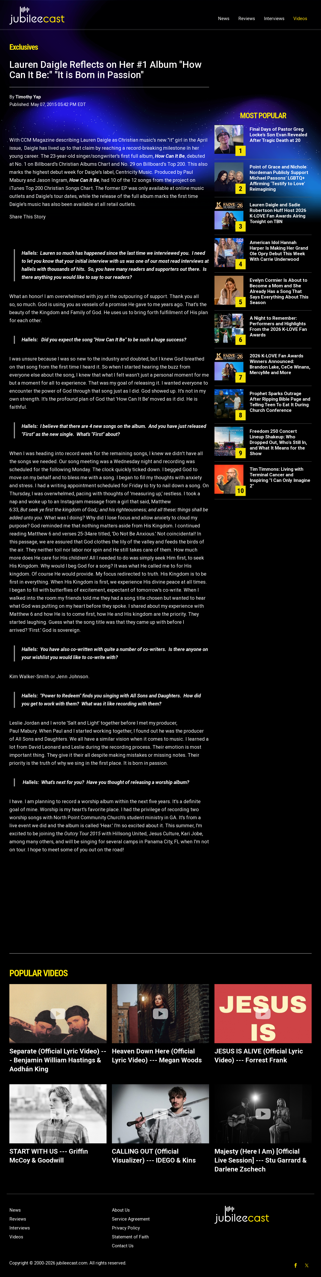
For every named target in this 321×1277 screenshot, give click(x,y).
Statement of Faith (130, 1237)
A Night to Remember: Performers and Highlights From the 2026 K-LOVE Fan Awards (278, 326)
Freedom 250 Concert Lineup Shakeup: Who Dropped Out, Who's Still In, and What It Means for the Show (278, 442)
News (223, 18)
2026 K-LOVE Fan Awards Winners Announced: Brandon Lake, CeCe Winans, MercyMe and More (280, 364)
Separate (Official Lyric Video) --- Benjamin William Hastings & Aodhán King (57, 1060)
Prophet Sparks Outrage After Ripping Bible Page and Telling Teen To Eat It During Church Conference (280, 402)
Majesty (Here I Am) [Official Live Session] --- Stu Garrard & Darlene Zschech (260, 1160)
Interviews (274, 18)
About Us (121, 1210)
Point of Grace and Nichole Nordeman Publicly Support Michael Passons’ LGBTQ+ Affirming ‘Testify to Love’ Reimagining (279, 178)
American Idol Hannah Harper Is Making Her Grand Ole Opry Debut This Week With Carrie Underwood (279, 251)
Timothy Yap (28, 97)
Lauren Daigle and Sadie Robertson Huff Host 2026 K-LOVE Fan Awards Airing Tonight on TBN (278, 213)
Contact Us (123, 1245)
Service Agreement (131, 1219)
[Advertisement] (263, 84)
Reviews (246, 18)
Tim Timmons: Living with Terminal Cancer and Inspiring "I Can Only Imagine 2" (280, 477)
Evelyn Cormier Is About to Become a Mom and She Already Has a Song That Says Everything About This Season (279, 291)
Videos (300, 18)
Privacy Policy (126, 1228)
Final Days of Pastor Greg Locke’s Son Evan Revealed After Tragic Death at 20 (278, 134)
